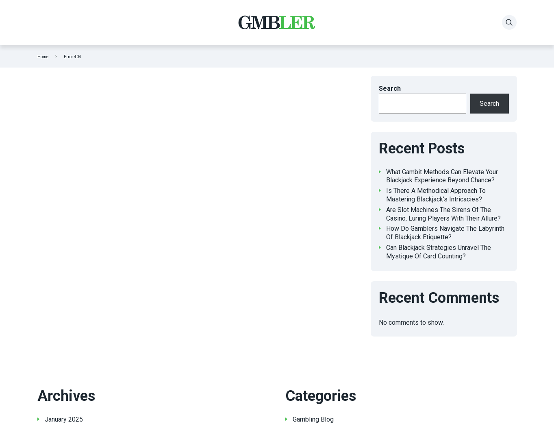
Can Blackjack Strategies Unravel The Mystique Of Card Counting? (438, 252)
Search (390, 88)
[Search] (509, 22)
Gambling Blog (313, 419)
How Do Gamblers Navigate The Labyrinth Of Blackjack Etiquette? (445, 233)
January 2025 (64, 419)
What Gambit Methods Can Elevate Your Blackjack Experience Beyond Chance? (442, 176)
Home (42, 57)
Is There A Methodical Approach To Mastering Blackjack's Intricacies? (436, 195)
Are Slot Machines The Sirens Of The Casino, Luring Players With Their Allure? (443, 214)
